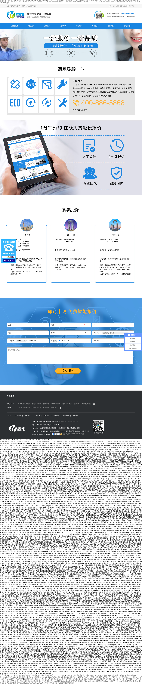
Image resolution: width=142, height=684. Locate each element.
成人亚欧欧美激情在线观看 (75, 675)
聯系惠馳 (131, 6)
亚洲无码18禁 (23, 677)
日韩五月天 (88, 675)
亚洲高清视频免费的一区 (133, 675)
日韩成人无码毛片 (35, 677)
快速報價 (46, 415)
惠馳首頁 (14, 26)
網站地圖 (75, 421)
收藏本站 (111, 6)
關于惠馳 (111, 26)
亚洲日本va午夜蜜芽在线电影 (51, 679)
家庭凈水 (54, 407)
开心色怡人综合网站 (23, 681)
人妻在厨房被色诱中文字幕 (121, 679)
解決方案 (63, 26)
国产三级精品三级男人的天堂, (27, 683)
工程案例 (79, 26)
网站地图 (13, 443)
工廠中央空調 (86, 404)
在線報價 (118, 6)
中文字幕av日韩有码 (100, 675)
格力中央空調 (55, 404)
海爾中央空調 (67, 404)
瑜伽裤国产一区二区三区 (15, 679)
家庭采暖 (46, 407)
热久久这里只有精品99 (20, 675)
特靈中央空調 (36, 404)
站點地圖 (125, 6)
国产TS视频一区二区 (106, 677)
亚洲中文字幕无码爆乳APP (123, 677)
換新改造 (27, 415)
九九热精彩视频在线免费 (62, 681)
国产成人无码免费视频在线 (9, 677)
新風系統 (47, 26)
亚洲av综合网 (119, 675)
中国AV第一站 (113, 681)
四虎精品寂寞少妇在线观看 (71, 679)
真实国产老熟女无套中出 (32, 679)
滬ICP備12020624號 (65, 421)
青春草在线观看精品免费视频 (102, 679)
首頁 (9, 415)
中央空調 (31, 26)
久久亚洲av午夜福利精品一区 (47, 683)
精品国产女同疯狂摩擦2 (66, 683)
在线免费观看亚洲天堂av (99, 681)
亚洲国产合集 (11, 681)
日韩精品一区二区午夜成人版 (80, 681)
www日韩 (111, 675)
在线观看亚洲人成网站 (38, 681)
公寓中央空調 (36, 407)
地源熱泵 (77, 404)
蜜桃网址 (50, 681)
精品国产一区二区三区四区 (56, 675)
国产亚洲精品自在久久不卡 (37, 675)
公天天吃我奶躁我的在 (68, 677)
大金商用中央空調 (24, 404)
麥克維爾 (46, 404)
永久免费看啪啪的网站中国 (51, 677)
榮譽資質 (95, 26)
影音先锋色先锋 (86, 679)
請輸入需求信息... (70, 355)
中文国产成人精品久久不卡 (85, 677)
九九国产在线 (11, 683)
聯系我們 (127, 26)
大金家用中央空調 (24, 407)
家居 (97, 677)
